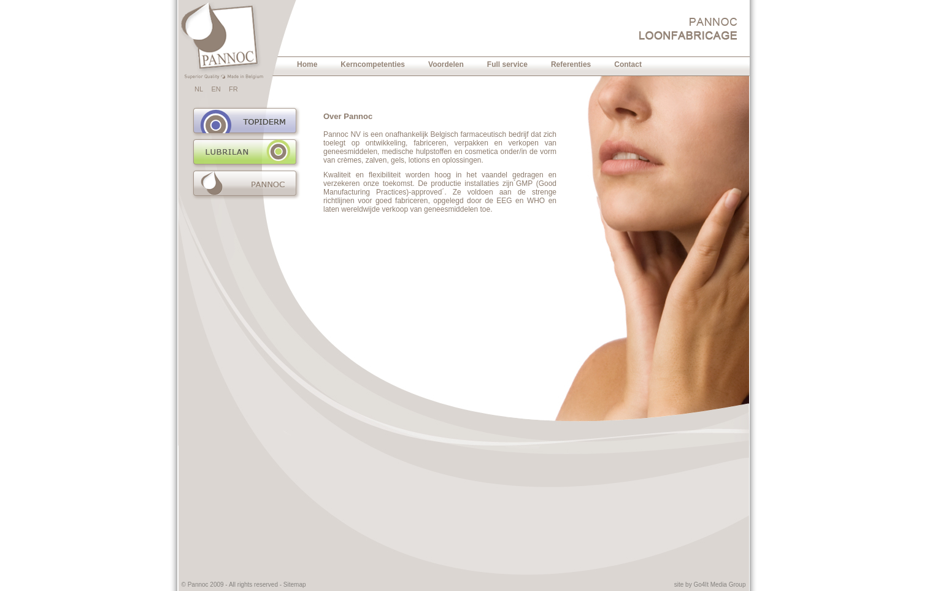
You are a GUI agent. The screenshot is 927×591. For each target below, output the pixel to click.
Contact (628, 64)
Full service (507, 64)
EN (215, 89)
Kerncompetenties (372, 64)
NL (198, 89)
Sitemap (294, 584)
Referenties (571, 64)
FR (233, 89)
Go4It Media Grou (717, 584)
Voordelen (446, 64)
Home (307, 64)
